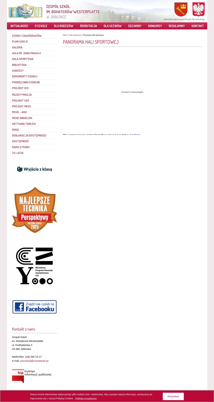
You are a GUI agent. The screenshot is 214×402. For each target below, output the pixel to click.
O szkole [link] (41, 26)
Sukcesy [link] (18, 70)
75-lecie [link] (18, 153)
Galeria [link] (17, 47)
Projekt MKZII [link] (21, 106)
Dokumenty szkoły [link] (25, 76)
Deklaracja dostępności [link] (29, 135)
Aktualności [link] (19, 26)
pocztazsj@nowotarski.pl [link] (34, 360)
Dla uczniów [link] (113, 26)
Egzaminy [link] (134, 26)
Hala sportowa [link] (75, 35)
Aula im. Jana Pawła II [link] (26, 53)
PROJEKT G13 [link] (20, 88)
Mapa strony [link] (21, 147)
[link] (54, 11)
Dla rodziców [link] (63, 26)
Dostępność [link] (20, 141)
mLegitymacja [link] (22, 94)
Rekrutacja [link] (88, 26)
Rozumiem (173, 396)
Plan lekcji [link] (19, 41)
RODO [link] (15, 129)
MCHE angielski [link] (22, 118)
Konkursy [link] (155, 26)
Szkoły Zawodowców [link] (27, 35)
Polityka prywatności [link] (86, 398)
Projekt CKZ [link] (20, 100)
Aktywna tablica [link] (24, 123)
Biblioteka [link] (19, 65)
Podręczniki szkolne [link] (26, 82)
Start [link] (65, 35)
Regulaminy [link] (177, 26)
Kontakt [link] (198, 26)
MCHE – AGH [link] (19, 112)
